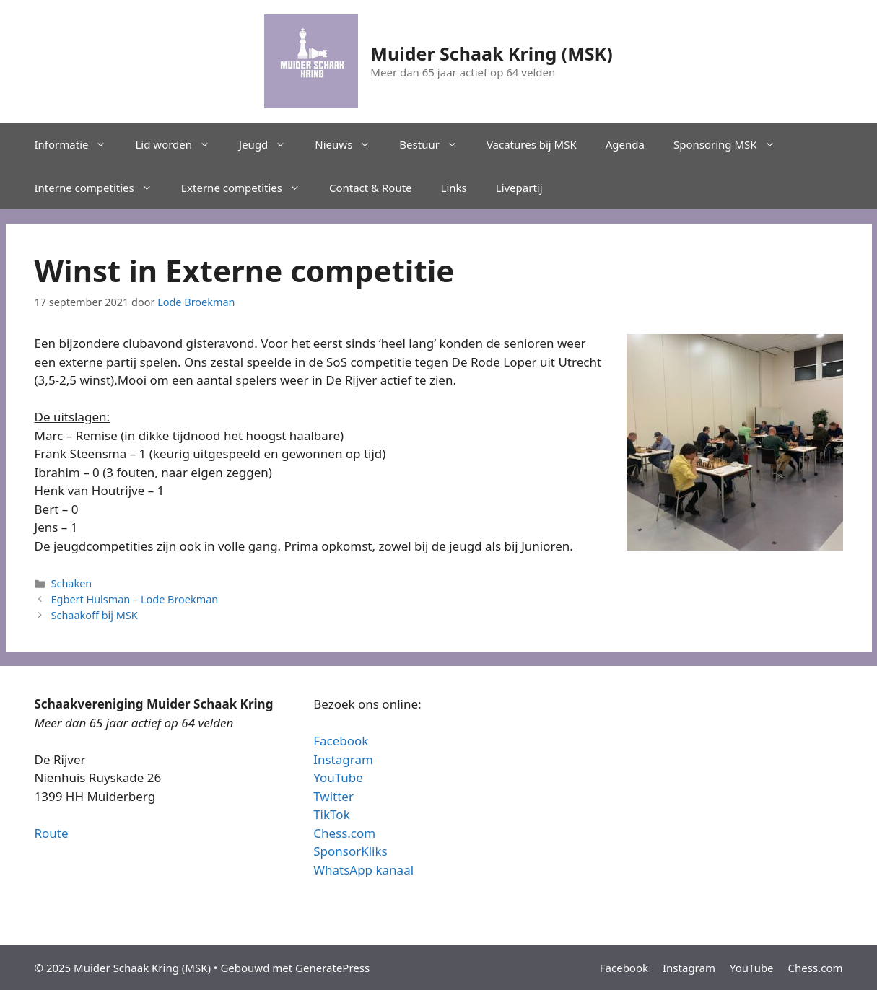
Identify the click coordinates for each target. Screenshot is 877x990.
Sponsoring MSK (731, 144)
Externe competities (248, 187)
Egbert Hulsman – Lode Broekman (135, 599)
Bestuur (435, 144)
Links (454, 187)
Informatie (78, 144)
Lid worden (179, 144)
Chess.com (344, 833)
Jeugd (269, 144)
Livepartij (519, 187)
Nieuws (350, 144)
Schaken (71, 583)
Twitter (333, 796)
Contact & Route (370, 187)
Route (52, 833)
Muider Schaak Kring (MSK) (491, 53)
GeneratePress (332, 967)
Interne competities (101, 187)
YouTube (338, 777)
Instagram (343, 759)
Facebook (340, 740)
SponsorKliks (350, 851)
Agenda (625, 144)
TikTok (331, 814)
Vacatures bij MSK (532, 144)
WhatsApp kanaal (363, 870)
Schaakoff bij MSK (94, 615)
